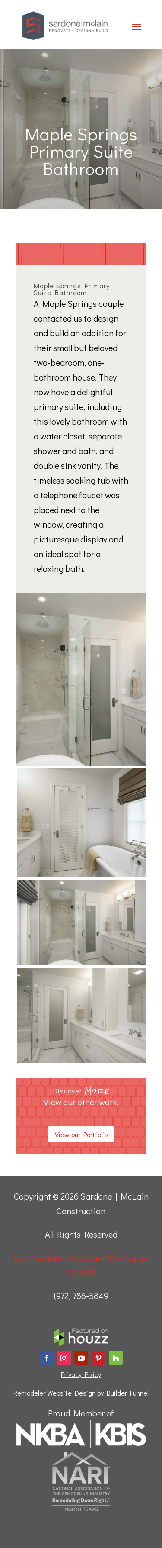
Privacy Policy (81, 1374)
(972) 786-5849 (81, 1295)
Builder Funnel (128, 1392)
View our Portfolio (81, 1134)
